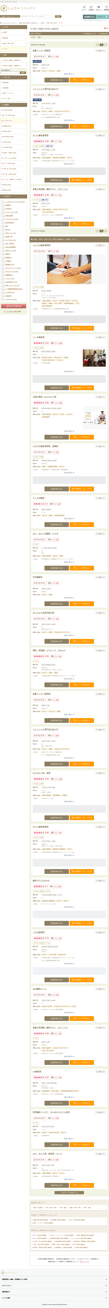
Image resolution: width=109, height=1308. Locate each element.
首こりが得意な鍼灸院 (40, 1238)
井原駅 (54, 895)
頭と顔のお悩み (14, 110)
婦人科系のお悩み (14, 136)
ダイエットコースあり (11, 271)
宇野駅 (43, 1083)
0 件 (57, 56)
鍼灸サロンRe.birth (41, 880)
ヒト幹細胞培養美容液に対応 (13, 289)
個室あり (8, 254)
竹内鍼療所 (38, 577)
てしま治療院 (38, 498)
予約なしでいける (10, 233)
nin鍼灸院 (37, 1071)
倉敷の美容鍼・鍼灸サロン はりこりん (50, 189)
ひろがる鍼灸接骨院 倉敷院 (45, 446)
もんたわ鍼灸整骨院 (41, 245)
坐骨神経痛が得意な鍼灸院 (63, 1241)
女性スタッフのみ (10, 250)
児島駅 (43, 588)
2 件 (60, 1077)
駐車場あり (8, 257)
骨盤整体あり (9, 275)
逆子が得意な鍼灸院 (79, 1244)
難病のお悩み (14, 190)
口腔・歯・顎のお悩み (14, 169)
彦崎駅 (53, 351)
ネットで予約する (82, 80)
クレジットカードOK (11, 212)
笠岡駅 (52, 1126)
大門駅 (52, 1165)
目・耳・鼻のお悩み (14, 163)
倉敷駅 (43, 65)
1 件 (59, 504)
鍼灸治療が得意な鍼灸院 (40, 1220)
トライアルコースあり (11, 219)
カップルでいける (10, 240)
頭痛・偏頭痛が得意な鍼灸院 (85, 1235)
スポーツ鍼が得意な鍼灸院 (77, 1220)
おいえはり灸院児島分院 (43, 613)
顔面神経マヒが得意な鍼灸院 (63, 1247)
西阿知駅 (44, 946)
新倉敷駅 (48, 664)
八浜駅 (48, 1083)
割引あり (8, 229)
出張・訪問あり (9, 243)
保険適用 (8, 205)
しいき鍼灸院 (38, 337)
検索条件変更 (104, 33)
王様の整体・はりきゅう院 (44, 397)
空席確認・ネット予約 (82, 180)
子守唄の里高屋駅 (46, 895)
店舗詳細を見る (57, 80)
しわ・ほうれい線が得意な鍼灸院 (81, 1238)
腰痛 (39, 37)
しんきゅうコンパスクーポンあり (15, 201)
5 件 (60, 141)
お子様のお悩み (14, 147)
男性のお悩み (14, 185)
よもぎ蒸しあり (9, 292)
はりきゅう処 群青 (41, 773)
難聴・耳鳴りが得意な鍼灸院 (61, 1244)
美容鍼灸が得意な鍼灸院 (58, 1220)
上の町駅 (48, 588)
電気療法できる (9, 264)
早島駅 (48, 103)
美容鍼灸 (6, 88)
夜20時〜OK (9, 236)
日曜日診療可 (9, 215)
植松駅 (43, 351)
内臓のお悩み (14, 126)
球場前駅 (48, 291)
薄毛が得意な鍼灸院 (82, 1247)
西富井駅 (44, 408)
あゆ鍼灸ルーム (39, 989)
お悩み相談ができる (11, 282)
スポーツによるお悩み (14, 158)
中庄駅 (33, 37)
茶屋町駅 (48, 351)
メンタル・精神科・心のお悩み (14, 179)
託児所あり (8, 208)
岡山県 (14, 38)
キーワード (24, 16)
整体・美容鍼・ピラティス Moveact (49, 650)
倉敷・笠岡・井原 (75, 1207)
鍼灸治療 (6, 82)
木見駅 (48, 624)
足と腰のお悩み (14, 120)
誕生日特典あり (9, 222)
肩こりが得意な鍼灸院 (40, 1235)
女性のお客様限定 (10, 247)
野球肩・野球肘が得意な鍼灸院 (42, 1247)
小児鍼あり (8, 261)
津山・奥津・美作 (51, 1207)
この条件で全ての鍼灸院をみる (69, 1192)
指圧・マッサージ (8, 93)
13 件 (60, 403)
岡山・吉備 (87, 1207)
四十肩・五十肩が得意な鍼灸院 (42, 1241)
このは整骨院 (38, 932)
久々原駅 (52, 103)
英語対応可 (8, 296)
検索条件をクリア (90, 33)
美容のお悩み (14, 131)
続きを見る (69, 74)
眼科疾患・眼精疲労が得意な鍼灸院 (84, 1241)
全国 (14, 32)
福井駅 (59, 408)
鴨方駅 (53, 664)
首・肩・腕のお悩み (14, 115)
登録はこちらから (85, 1261)
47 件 (59, 886)
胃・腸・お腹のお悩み (14, 174)
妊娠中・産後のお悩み (14, 152)
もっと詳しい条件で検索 (13, 311)
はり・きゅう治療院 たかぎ (45, 534)
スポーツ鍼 (6, 98)
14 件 (60, 343)
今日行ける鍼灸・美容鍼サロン (12, 60)
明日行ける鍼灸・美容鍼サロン (12, 65)
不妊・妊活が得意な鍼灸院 (41, 1244)
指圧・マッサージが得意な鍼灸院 (43, 1223)
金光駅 (43, 664)
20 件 (60, 779)
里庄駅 (43, 1126)
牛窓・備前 (63, 1207)
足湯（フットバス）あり (12, 285)
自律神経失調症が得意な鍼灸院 (59, 1238)
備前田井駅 (53, 1083)
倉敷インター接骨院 (41, 50)
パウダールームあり (11, 299)
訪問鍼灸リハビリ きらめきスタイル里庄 (51, 1112)
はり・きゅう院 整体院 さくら (47, 1154)
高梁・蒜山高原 (38, 1207)
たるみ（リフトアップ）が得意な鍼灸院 (62, 1235)
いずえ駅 (59, 895)
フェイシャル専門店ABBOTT (46, 89)
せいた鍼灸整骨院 (40, 135)
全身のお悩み (14, 142)
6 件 (60, 656)
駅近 (6, 226)
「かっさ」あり (9, 278)
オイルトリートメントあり (13, 268)
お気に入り (100, 51)
